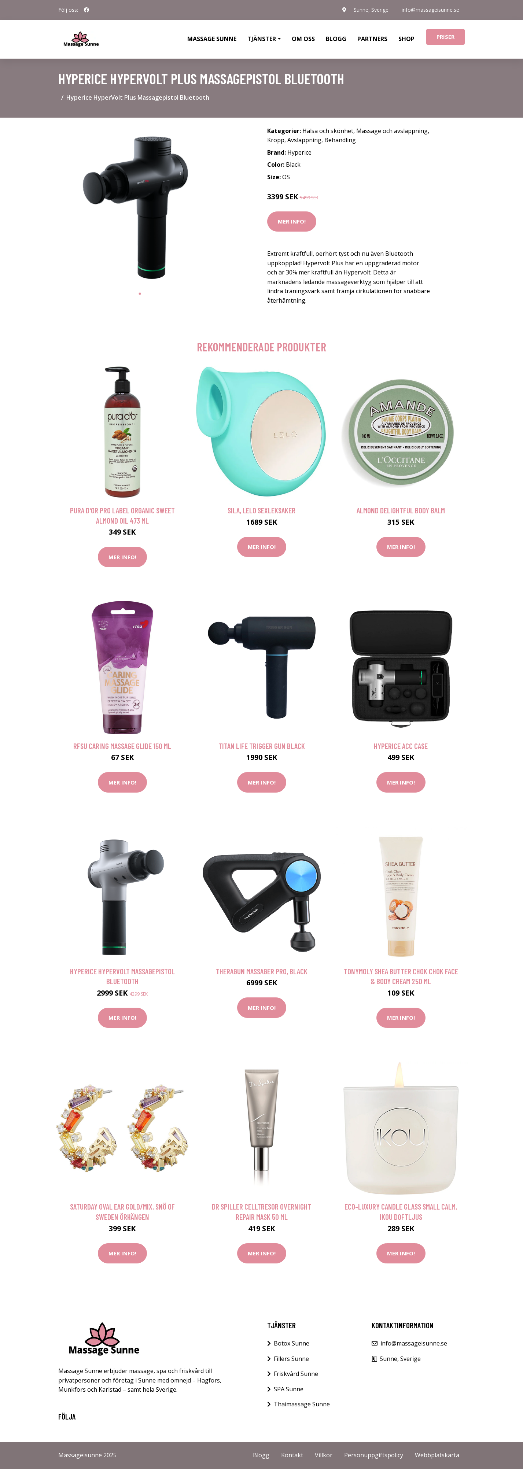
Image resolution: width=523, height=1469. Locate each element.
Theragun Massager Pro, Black (261, 971)
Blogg (336, 39)
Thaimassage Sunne (302, 1404)
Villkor (323, 1455)
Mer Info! (292, 221)
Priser (445, 36)
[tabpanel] (139, 205)
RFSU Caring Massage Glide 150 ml (122, 745)
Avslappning (304, 140)
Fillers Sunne (291, 1359)
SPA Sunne (288, 1389)
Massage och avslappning (392, 131)
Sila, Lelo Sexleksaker (261, 510)
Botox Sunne (291, 1343)
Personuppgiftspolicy (373, 1455)
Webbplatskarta (437, 1455)
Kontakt (292, 1455)
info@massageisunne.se (430, 9)
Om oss (303, 39)
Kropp (275, 140)
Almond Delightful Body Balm (401, 510)
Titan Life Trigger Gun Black (261, 745)
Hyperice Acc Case (401, 745)
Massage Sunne (211, 39)
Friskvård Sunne (296, 1374)
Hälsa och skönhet (327, 131)
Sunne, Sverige (371, 9)
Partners (372, 39)
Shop (406, 39)
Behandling (340, 140)
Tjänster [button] (261, 39)
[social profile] (86, 10)
